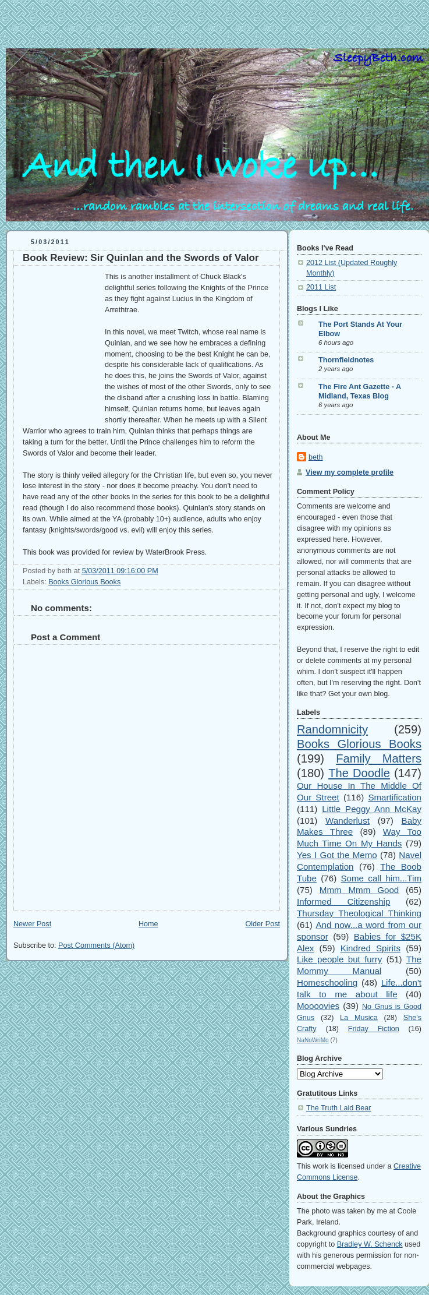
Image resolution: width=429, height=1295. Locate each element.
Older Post (262, 924)
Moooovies (318, 1006)
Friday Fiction (373, 1029)
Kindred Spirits (370, 948)
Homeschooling (327, 982)
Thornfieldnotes (346, 360)
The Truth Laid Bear (338, 1108)
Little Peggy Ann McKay (371, 809)
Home (148, 924)
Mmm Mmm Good (359, 890)
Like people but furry (339, 959)
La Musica (359, 1018)
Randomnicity (332, 729)
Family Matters (378, 758)
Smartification (394, 797)
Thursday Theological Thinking (359, 913)
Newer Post (32, 924)
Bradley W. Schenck (370, 1244)
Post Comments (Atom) (96, 945)
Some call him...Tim (381, 878)
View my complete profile (349, 472)
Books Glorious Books (84, 582)
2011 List (321, 287)
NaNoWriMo (313, 1040)
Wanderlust (347, 820)
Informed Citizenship (343, 901)
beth (316, 457)
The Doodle (359, 773)
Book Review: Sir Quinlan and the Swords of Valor (141, 257)
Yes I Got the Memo (337, 855)
